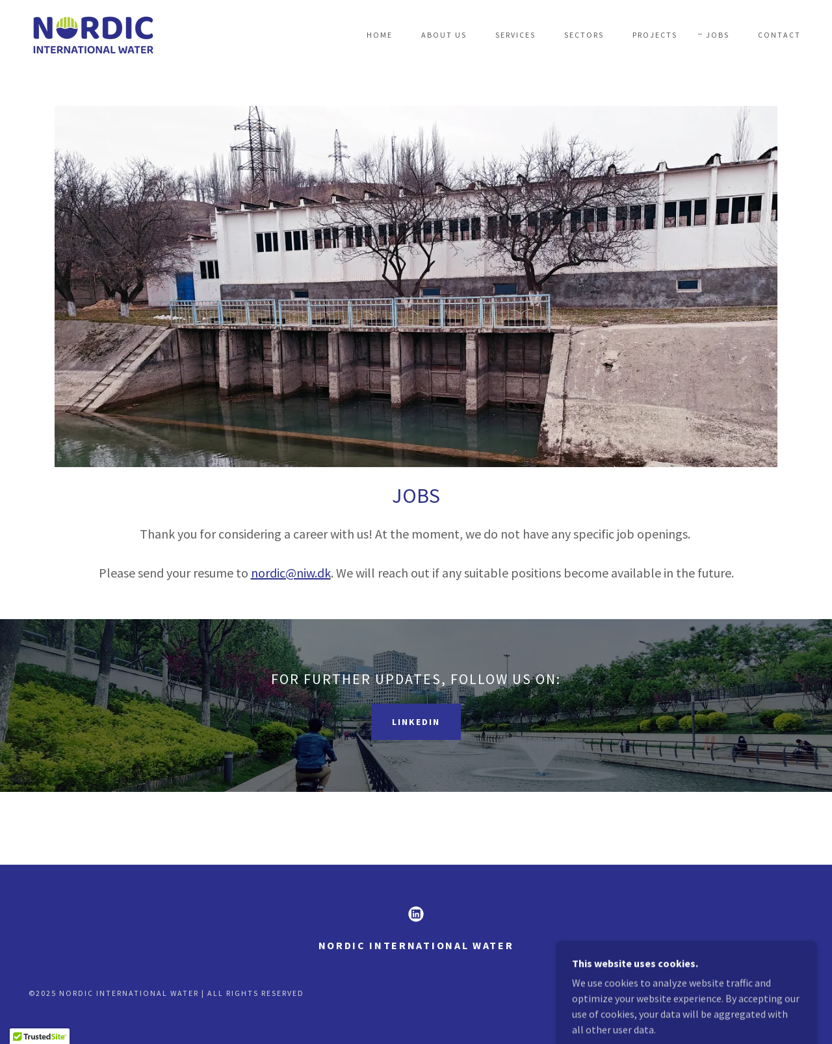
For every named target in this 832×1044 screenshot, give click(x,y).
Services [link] (515, 35)
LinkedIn (416, 722)
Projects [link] (654, 35)
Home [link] (380, 35)
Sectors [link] (584, 35)
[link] (92, 33)
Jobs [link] (717, 35)
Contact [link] (779, 35)
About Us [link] (444, 35)
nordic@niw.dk (291, 573)
